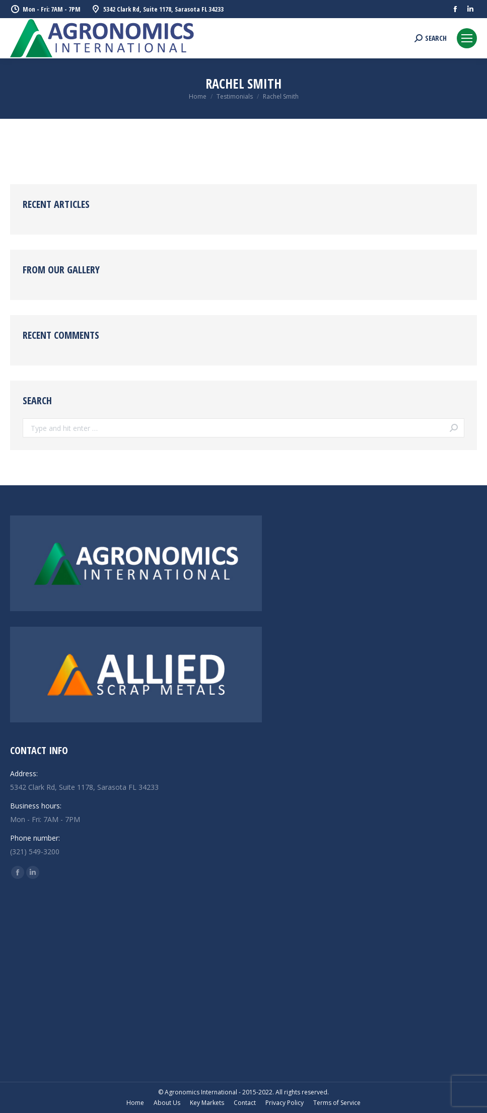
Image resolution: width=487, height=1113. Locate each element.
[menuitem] (135, 1103)
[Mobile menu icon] (467, 38)
